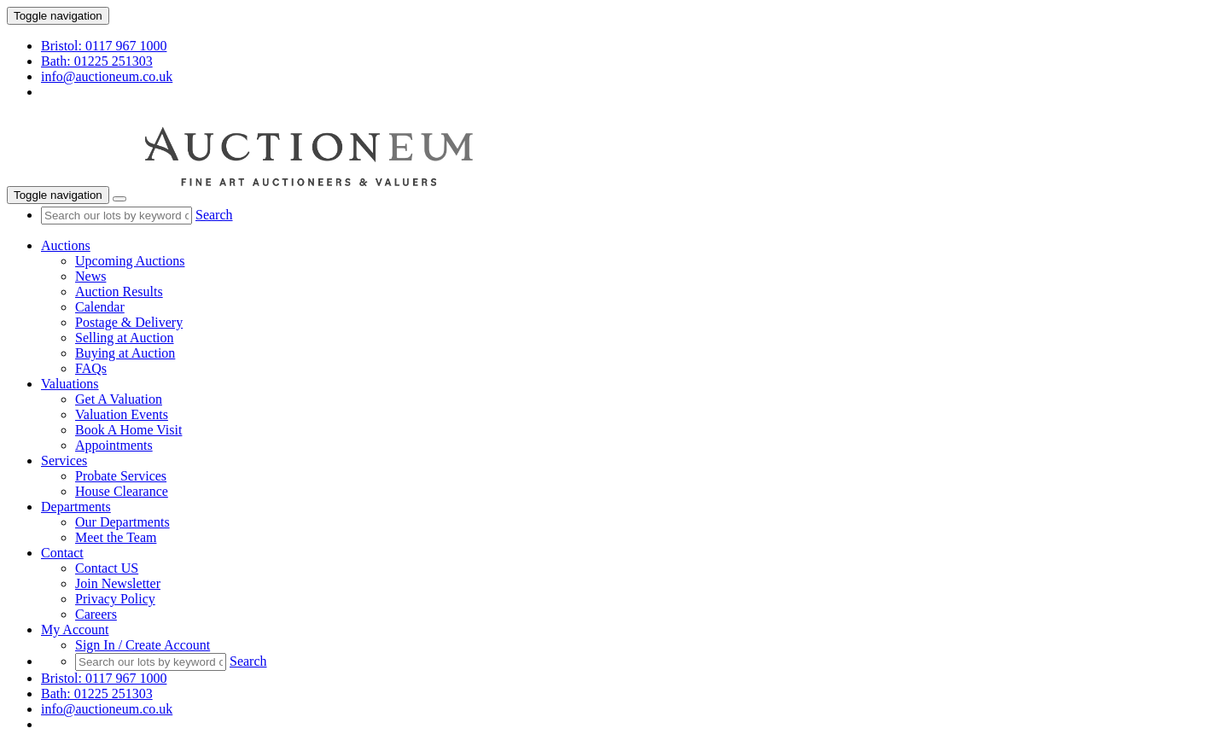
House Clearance (121, 491)
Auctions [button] (65, 245)
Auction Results (119, 291)
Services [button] (64, 460)
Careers (96, 614)
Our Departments (122, 522)
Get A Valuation (118, 399)
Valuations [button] (70, 383)
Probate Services (120, 476)
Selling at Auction (124, 337)
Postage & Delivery (129, 322)
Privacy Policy (115, 599)
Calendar (100, 307)
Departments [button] (76, 506)
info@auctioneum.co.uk (106, 76)
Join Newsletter (117, 583)
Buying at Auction (125, 353)
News (90, 276)
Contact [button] (62, 552)
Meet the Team (115, 537)
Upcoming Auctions (129, 261)
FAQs (91, 368)
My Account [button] (75, 629)
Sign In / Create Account (142, 645)
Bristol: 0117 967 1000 (103, 45)
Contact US (106, 568)
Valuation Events (121, 414)
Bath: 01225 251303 (97, 61)
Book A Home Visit (128, 430)
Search (214, 214)
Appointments (114, 445)
